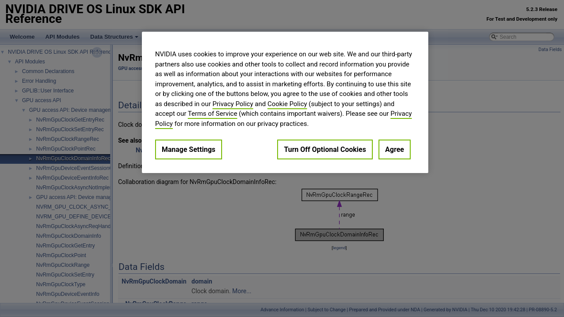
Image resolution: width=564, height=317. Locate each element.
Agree (394, 149)
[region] (285, 102)
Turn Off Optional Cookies (325, 149)
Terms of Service (212, 114)
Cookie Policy (287, 104)
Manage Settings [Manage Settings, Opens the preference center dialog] (188, 149)
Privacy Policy (232, 104)
